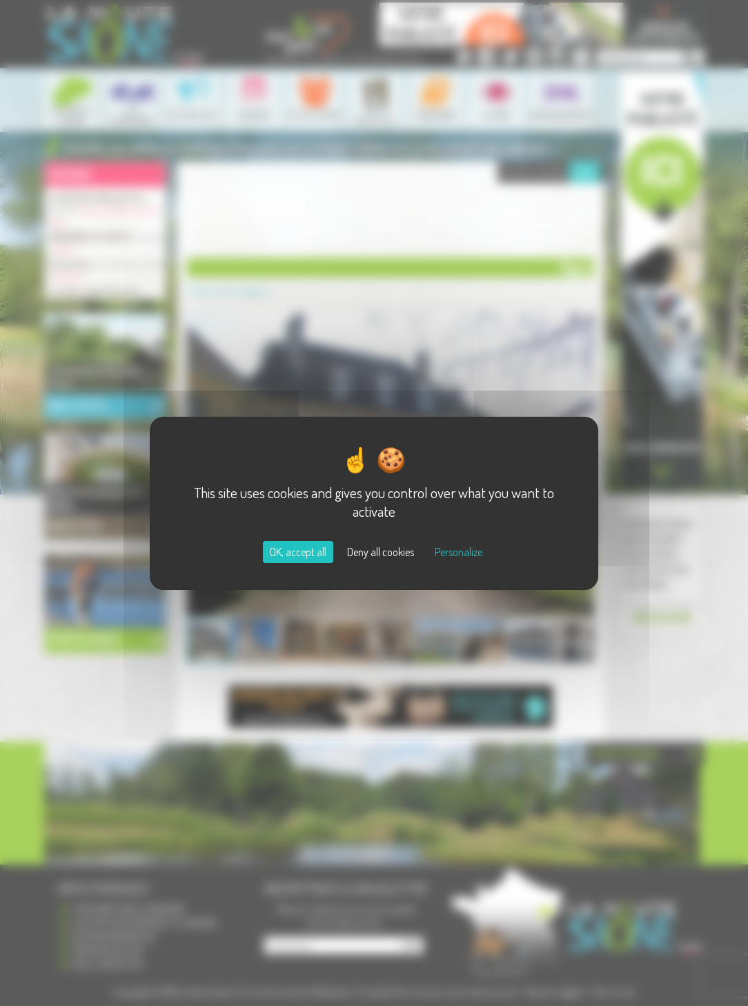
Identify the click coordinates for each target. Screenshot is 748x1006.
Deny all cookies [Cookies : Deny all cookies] (380, 552)
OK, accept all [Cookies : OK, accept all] (298, 552)
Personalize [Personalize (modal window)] (458, 552)
